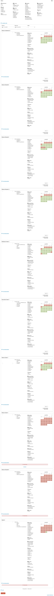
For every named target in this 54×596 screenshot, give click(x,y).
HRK (52, 0)
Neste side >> (30, 588)
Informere (24, 466)
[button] (2, 363)
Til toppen (3, 593)
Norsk (2, 0)
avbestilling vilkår (4, 23)
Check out (16, 25)
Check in (3, 25)
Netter (28, 25)
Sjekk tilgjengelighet (5, 76)
